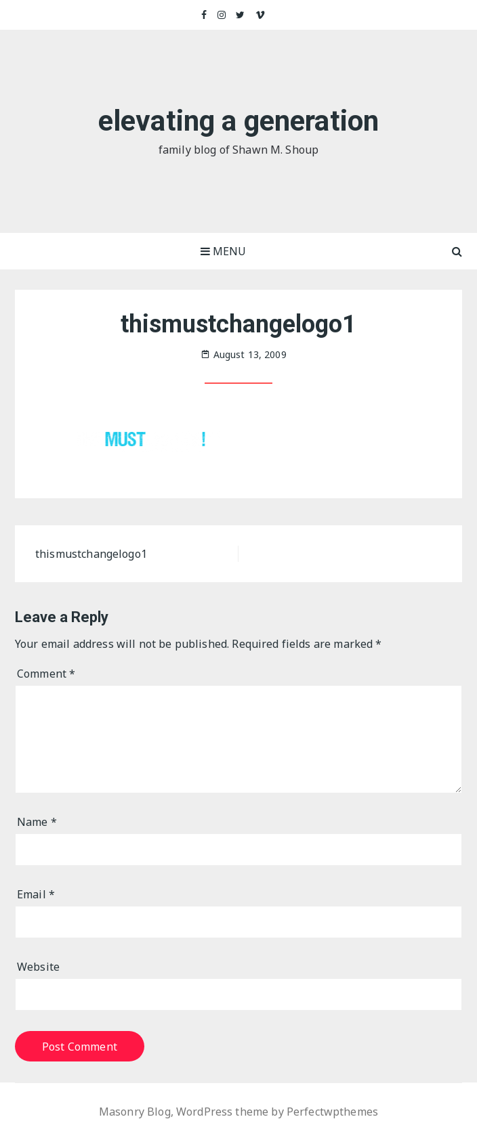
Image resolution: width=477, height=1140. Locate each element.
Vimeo (260, 15)
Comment (46, 673)
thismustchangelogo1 (91, 553)
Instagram (222, 15)
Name (37, 821)
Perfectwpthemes (332, 1111)
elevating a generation (238, 120)
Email (36, 894)
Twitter (240, 15)
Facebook (204, 15)
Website (38, 966)
